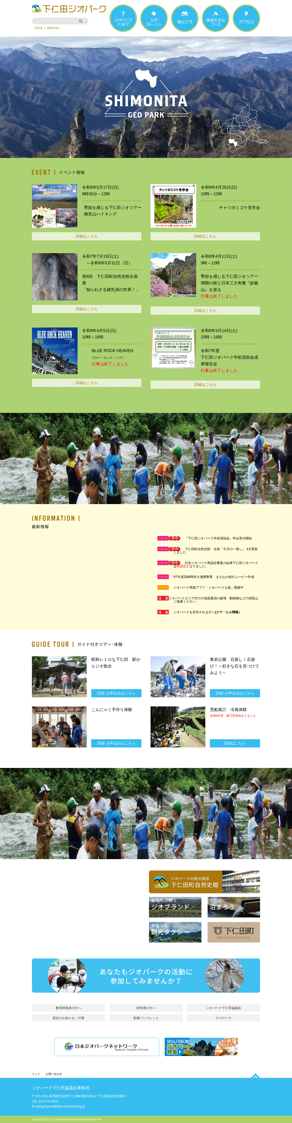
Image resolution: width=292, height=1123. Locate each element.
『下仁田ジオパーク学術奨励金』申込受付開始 (218, 538)
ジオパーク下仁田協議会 (223, 1008)
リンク (36, 1074)
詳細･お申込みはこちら (116, 693)
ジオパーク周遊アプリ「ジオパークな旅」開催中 (208, 587)
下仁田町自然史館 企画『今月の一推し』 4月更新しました (215, 550)
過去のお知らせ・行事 (68, 1018)
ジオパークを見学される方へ (194, 612)
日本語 (38, 28)
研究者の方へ (146, 1008)
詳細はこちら (87, 236)
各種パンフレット (146, 1018)
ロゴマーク (224, 1018)
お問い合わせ (54, 1074)
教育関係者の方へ (68, 1008)
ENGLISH (53, 28)
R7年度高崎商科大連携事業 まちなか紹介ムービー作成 (213, 577)
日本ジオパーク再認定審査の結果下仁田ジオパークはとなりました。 (215, 564)
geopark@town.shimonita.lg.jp (63, 1106)
